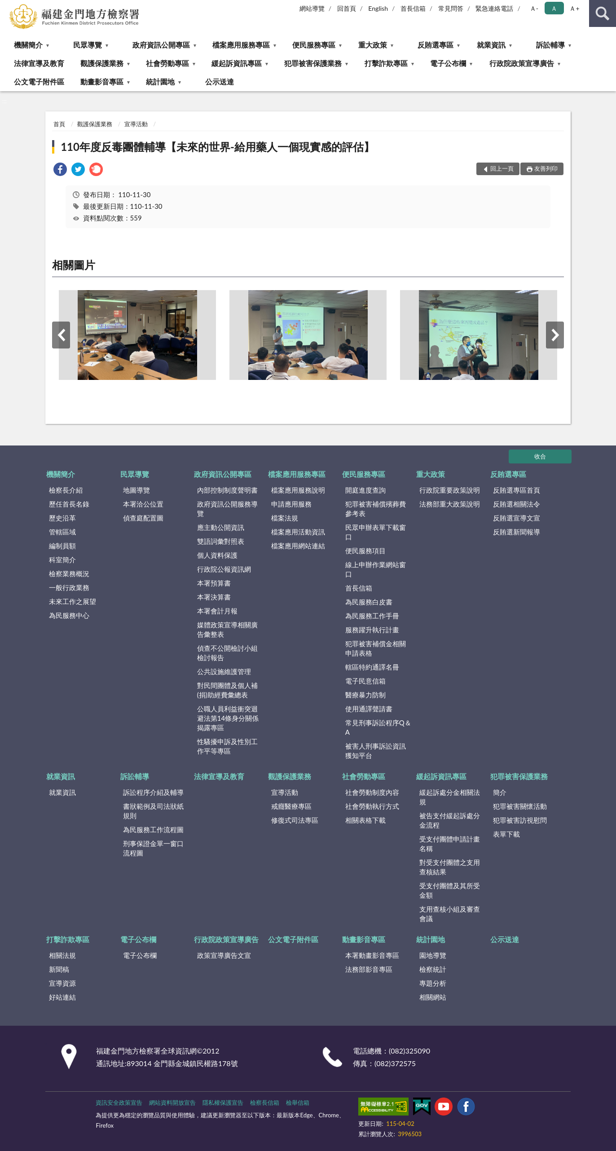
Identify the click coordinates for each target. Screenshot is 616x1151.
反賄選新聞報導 (516, 532)
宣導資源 (62, 983)
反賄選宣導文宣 (516, 518)
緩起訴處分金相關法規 (449, 797)
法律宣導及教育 (39, 63)
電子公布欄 (448, 63)
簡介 (499, 792)
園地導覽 (432, 955)
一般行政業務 (69, 587)
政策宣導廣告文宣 (224, 955)
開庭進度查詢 (365, 490)
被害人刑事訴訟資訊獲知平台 (375, 750)
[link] (60, 170)
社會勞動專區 (167, 63)
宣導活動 (136, 124)
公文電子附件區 (39, 81)
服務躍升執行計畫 (372, 630)
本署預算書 (214, 583)
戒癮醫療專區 (291, 806)
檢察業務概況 (69, 573)
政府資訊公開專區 (161, 44)
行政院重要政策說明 (449, 490)
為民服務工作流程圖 (153, 829)
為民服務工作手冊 (372, 616)
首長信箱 (413, 8)
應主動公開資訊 (220, 527)
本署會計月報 (217, 611)
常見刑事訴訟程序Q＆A (378, 727)
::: (7, 6)
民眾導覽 (87, 44)
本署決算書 (214, 597)
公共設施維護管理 (224, 671)
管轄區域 (62, 532)
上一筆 (61, 335)
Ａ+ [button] (574, 8)
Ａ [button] (554, 8)
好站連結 (62, 997)
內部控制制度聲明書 (227, 490)
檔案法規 (284, 518)
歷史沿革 (62, 518)
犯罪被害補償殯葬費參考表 (375, 508)
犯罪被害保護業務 (313, 63)
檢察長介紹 (66, 490)
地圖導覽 (136, 490)
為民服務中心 (69, 615)
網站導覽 (312, 8)
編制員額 (62, 546)
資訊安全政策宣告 (119, 1102)
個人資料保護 (217, 555)
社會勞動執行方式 (372, 806)
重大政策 (372, 44)
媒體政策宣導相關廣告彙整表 (227, 629)
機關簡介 (28, 44)
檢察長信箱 (264, 1102)
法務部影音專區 (368, 969)
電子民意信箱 (365, 681)
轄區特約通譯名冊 (372, 667)
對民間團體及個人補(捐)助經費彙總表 (227, 690)
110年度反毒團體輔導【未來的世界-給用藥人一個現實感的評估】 (217, 146)
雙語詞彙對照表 (220, 541)
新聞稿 (59, 969)
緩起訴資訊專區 (236, 63)
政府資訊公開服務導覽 (227, 508)
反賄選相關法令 (516, 504)
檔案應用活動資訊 (298, 532)
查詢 (602, 13)
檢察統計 (432, 969)
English (378, 8)
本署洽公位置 (143, 504)
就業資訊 (491, 44)
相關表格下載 (365, 820)
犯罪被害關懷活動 (520, 806)
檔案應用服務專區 (241, 44)
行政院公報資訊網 (224, 569)
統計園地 (160, 81)
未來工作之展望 (72, 601)
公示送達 (219, 81)
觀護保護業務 (101, 63)
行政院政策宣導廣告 (521, 63)
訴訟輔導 (550, 44)
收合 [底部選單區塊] (540, 456)
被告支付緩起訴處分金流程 (449, 820)
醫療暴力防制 (365, 695)
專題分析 (432, 983)
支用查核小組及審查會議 (449, 913)
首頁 (59, 124)
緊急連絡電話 (494, 8)
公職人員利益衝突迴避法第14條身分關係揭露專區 (228, 718)
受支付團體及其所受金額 (449, 890)
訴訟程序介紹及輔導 (153, 792)
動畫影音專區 (101, 81)
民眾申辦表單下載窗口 (375, 532)
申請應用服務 (291, 504)
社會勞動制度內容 (372, 792)
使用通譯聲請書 (368, 709)
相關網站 (432, 997)
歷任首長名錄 (69, 504)
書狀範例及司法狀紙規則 (153, 811)
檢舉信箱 (297, 1102)
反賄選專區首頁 (516, 490)
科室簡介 (62, 560)
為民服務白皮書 (368, 602)
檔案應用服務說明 (298, 490)
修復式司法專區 (294, 820)
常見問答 (450, 8)
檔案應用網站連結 (298, 546)
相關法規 (62, 955)
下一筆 (555, 335)
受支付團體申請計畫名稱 (449, 843)
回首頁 (346, 8)
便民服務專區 (313, 44)
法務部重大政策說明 (449, 504)
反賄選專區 (435, 44)
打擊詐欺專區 (386, 63)
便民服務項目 (365, 551)
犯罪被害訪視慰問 (520, 820)
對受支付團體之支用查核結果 (449, 867)
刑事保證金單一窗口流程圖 (153, 848)
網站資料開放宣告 (172, 1102)
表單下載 (506, 834)
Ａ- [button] (534, 8)
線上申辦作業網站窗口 (375, 569)
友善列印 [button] (546, 168)
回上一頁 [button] (502, 168)
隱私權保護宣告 (222, 1102)
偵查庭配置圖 (143, 518)
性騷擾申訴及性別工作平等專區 (227, 746)
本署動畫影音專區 (372, 955)
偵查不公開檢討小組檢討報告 (227, 652)
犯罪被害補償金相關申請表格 (375, 648)
